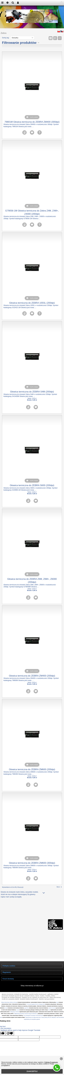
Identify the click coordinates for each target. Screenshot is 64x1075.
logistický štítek (58, 1015)
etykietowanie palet (24, 1011)
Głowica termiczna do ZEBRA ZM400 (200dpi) (32, 675)
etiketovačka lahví (4, 1011)
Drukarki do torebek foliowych (11, 997)
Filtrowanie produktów (19, 42)
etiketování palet (34, 1011)
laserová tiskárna (43, 1008)
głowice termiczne (7, 994)
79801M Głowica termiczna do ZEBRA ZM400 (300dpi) (32, 122)
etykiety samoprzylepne (46, 999)
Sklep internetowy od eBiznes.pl (32, 986)
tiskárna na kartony (23, 1006)
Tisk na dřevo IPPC (9, 1013)
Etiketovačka (52, 1002)
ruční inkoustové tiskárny (16, 1015)
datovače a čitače (54, 1013)
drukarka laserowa (33, 1008)
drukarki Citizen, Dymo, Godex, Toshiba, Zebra (39, 996)
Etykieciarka (45, 1002)
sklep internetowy (55, 997)
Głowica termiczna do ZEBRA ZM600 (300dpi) (32, 863)
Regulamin (7, 972)
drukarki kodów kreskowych (29, 999)
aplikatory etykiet (52, 994)
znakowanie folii (43, 1011)
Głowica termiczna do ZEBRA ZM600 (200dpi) (32, 769)
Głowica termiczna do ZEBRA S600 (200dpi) (32, 485)
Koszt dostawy (8, 979)
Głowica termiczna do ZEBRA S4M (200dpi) (32, 391)
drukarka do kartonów (11, 1006)
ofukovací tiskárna (41, 1006)
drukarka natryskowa (50, 1004)
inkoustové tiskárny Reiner (19, 1004)
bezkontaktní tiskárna (36, 1002)
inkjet (7, 1015)
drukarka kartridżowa (52, 1006)
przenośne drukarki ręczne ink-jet (13, 996)
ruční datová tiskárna (10, 1009)
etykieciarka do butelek (56, 1009)
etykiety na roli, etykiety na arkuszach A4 (35, 997)
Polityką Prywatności (51, 1062)
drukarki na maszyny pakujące (27, 1009)
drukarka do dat (12, 1008)
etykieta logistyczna (48, 1015)
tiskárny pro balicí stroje (41, 1009)
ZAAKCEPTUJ (32, 1071)
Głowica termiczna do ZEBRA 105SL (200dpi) (32, 303)
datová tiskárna (20, 1008)
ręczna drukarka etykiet (8, 1017)
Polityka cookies (9, 966)
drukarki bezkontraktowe (23, 1002)
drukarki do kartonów (21, 994)
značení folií (50, 1011)
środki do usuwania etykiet (10, 999)
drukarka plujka (32, 1006)
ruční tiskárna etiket (20, 1017)
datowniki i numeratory (44, 1013)
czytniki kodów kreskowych (38, 994)
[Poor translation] (10, 1033)
